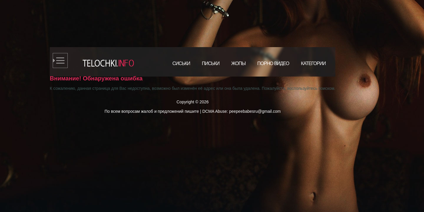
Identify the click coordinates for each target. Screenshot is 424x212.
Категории (313, 63)
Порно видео (273, 63)
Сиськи (181, 63)
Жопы (238, 63)
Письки (210, 63)
